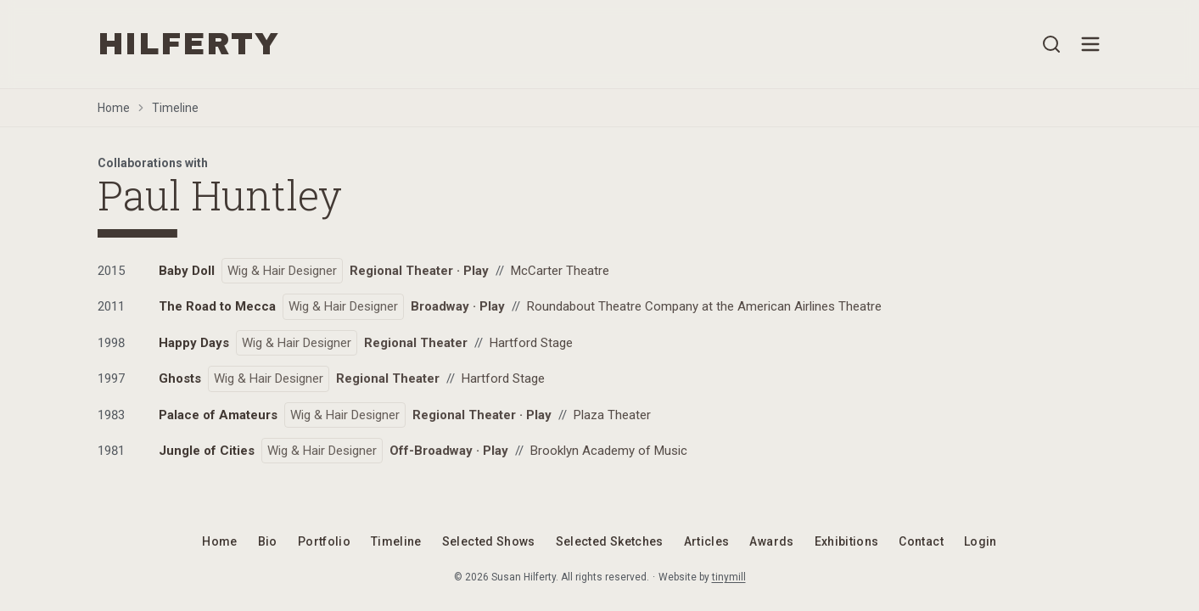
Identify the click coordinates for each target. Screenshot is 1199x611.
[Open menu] (1090, 44)
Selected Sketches (610, 541)
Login (980, 541)
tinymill (729, 577)
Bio (267, 541)
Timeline (175, 108)
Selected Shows (488, 541)
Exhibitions (847, 541)
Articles (707, 541)
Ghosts (180, 378)
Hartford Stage (531, 342)
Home (114, 108)
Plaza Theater (612, 415)
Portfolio (324, 541)
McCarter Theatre (560, 270)
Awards (771, 541)
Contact (921, 541)
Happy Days (194, 342)
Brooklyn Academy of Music (608, 450)
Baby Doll (187, 270)
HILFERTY (189, 44)
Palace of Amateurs (218, 415)
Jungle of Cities (207, 450)
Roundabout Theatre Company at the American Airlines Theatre (704, 306)
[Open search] (1051, 44)
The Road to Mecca (217, 306)
